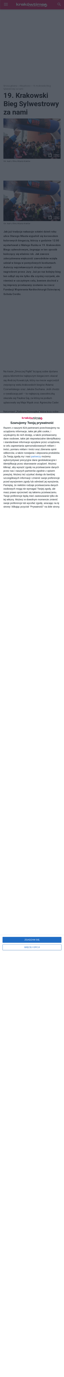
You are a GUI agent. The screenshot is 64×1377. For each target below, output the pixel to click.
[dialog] (32, 895)
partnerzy (36, 456)
